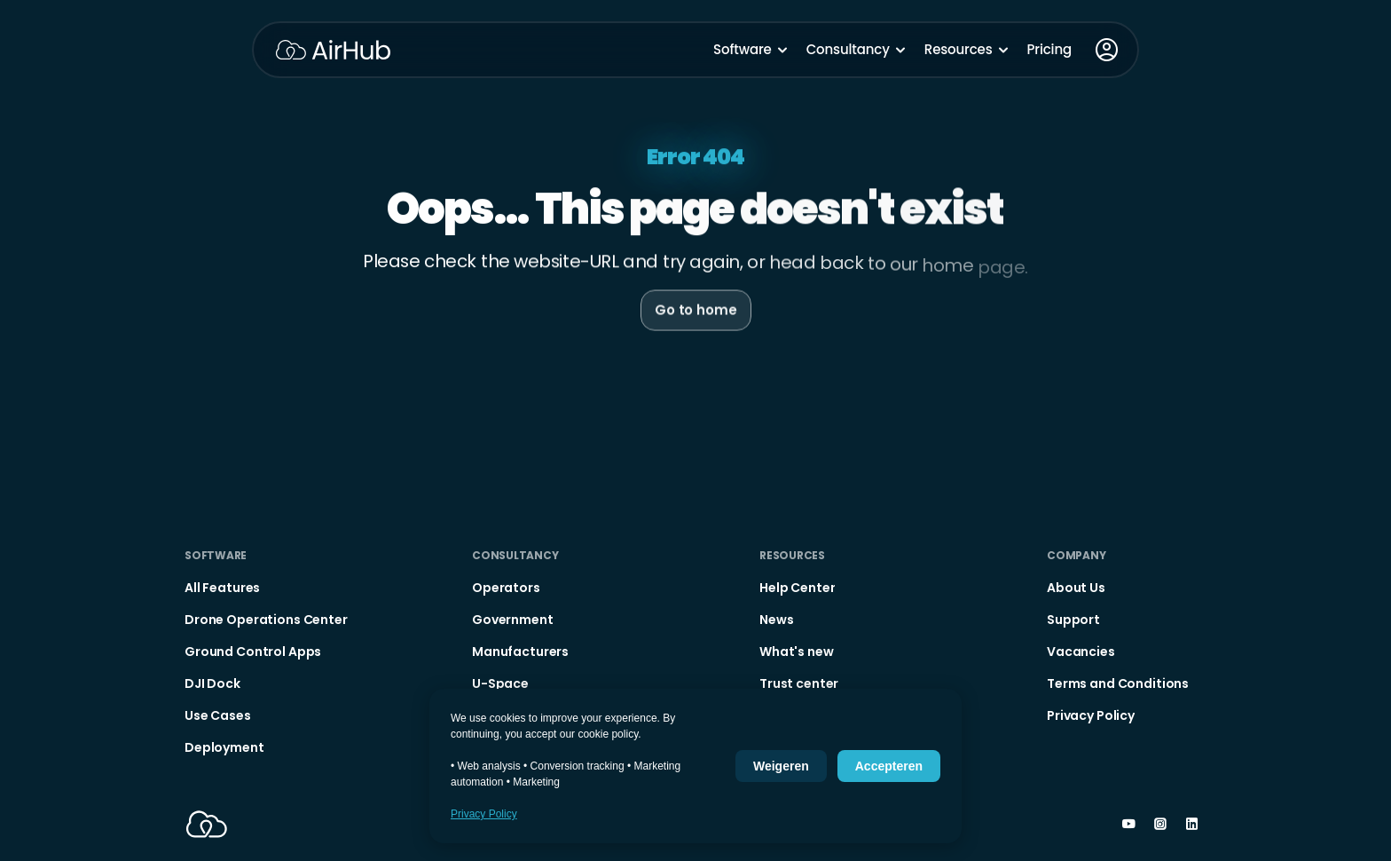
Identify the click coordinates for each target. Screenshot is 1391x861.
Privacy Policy (484, 814)
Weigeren (781, 766)
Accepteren (889, 766)
